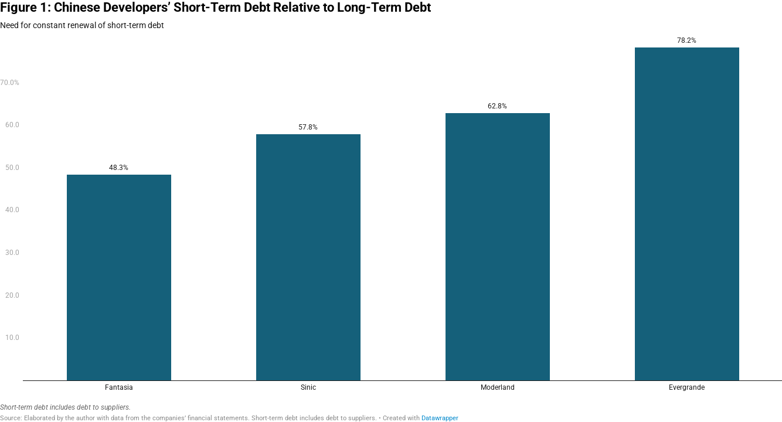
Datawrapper (439, 418)
